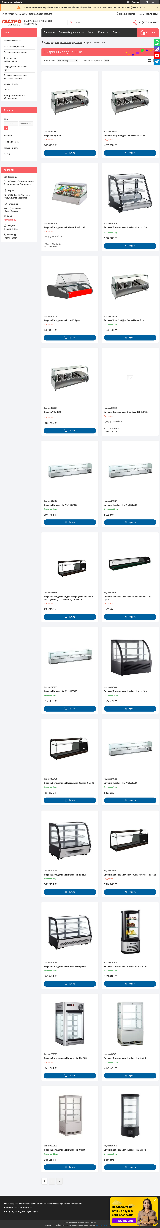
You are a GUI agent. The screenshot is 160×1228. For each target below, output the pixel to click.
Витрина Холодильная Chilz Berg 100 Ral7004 (126, 412)
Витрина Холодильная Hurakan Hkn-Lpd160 (65, 966)
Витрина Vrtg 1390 (52, 412)
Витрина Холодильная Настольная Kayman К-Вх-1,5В (130, 875)
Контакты (103, 32)
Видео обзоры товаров (71, 32)
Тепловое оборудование (15, 52)
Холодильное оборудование (68, 42)
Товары (48, 32)
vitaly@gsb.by (10, 220)
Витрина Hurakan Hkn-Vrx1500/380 (120, 783)
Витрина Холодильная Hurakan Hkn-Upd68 (64, 1150)
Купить (72, 153)
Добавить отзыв (151, 14)
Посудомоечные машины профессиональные (15, 76)
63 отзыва (135, 2)
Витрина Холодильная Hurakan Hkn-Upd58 (125, 1058)
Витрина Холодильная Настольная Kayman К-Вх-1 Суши (128, 598)
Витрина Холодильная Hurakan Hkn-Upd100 (125, 966)
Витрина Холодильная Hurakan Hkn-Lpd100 (125, 691)
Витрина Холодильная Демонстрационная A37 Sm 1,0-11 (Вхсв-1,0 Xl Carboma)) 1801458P (68, 598)
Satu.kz (93, 1223)
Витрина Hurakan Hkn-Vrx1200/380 (120, 505)
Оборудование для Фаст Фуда (15, 68)
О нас (91, 32)
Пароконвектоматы (13, 41)
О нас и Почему (11, 84)
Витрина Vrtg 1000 (52, 136)
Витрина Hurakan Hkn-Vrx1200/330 (60, 505)
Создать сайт (7, 2)
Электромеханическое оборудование (14, 97)
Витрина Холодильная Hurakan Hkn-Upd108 (65, 1058)
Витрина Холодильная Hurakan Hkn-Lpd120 (65, 875)
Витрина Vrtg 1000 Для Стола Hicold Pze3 (124, 136)
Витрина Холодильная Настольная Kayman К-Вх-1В (69, 783)
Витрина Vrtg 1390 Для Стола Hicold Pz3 (124, 320)
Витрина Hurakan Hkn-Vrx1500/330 (60, 691)
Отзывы (7, 90)
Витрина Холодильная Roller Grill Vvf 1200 (64, 227)
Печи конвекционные (14, 46)
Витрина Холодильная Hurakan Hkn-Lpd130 (125, 227)
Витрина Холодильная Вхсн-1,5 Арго (62, 320)
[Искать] (71, 22)
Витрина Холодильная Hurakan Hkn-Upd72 (125, 1150)
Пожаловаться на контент (105, 1225)
